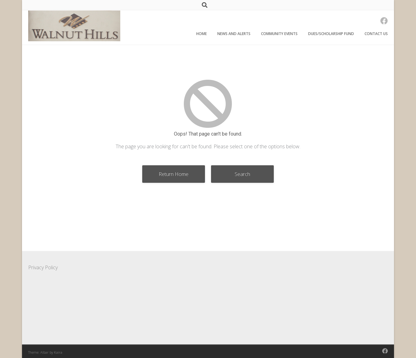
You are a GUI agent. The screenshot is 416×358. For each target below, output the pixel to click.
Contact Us (376, 33)
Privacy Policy (43, 267)
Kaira (58, 352)
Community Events (279, 33)
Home (201, 33)
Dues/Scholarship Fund (331, 33)
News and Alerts (233, 33)
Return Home (173, 174)
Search (242, 174)
